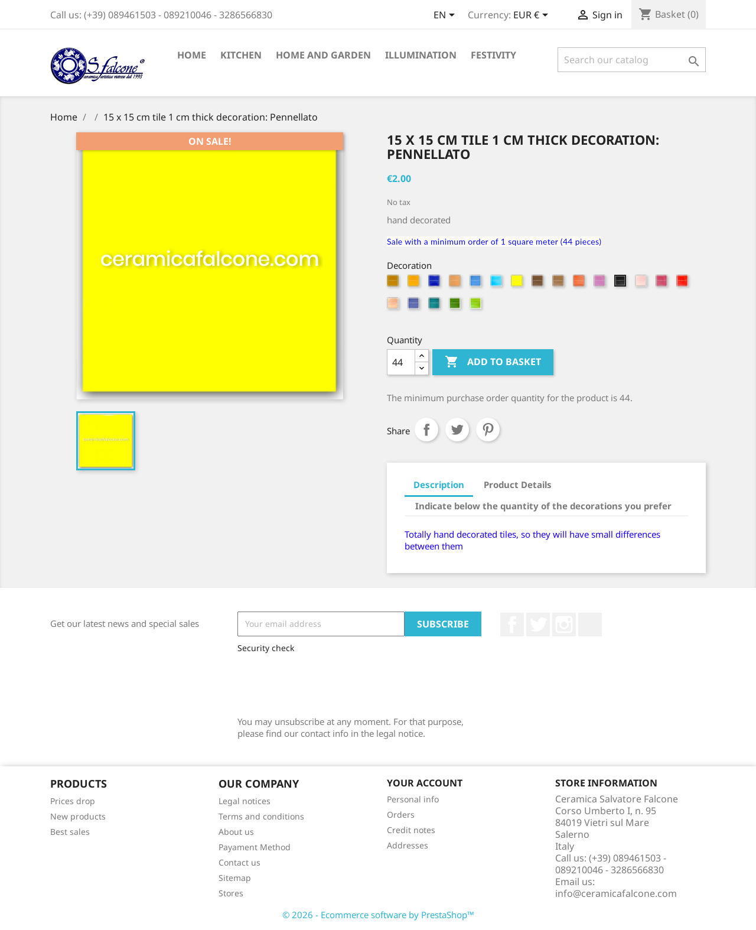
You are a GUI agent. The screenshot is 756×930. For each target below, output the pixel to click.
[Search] (632, 59)
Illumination (421, 54)
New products (78, 816)
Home (191, 54)
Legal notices (245, 801)
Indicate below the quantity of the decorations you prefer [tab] (543, 506)
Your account (424, 782)
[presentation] (327, 682)
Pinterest (488, 429)
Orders (401, 814)
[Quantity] (401, 362)
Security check (265, 647)
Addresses (407, 845)
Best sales (70, 831)
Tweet (457, 429)
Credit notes (411, 829)
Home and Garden (323, 54)
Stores (231, 893)
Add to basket (493, 362)
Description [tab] (438, 484)
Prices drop (72, 801)
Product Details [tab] (518, 484)
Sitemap (235, 877)
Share (426, 429)
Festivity (493, 54)
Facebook (512, 624)
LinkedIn (590, 624)
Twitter (538, 624)
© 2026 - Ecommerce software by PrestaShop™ (378, 915)
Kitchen (241, 54)
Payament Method (255, 847)
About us (236, 831)
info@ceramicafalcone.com (616, 893)
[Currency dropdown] (532, 16)
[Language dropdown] (446, 16)
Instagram (564, 624)
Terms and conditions (261, 816)
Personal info (413, 799)
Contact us (239, 862)
